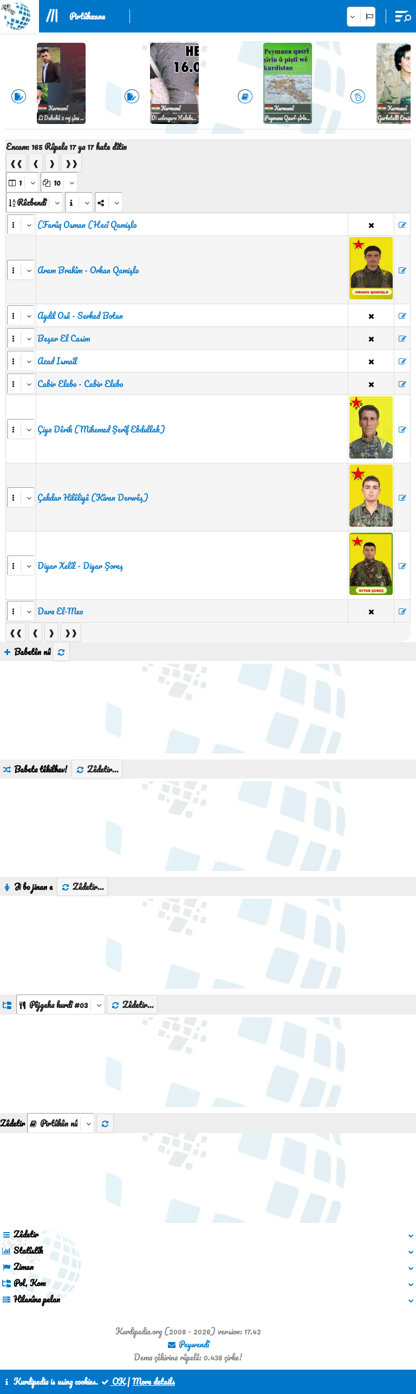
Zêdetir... (97, 769)
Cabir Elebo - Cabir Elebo (80, 383)
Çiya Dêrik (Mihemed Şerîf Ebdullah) (101, 429)
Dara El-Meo (60, 611)
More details (153, 1381)
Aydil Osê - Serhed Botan (80, 315)
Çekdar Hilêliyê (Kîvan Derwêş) (92, 497)
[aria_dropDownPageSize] (59, 182)
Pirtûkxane (87, 16)
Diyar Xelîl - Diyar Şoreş (80, 565)
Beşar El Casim (63, 338)
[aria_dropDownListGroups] (60, 1004)
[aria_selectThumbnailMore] (61, 1123)
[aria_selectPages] (22, 182)
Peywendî (188, 1344)
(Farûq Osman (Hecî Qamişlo (86, 224)
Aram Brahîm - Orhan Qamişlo (88, 270)
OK (112, 1381)
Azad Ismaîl (57, 361)
